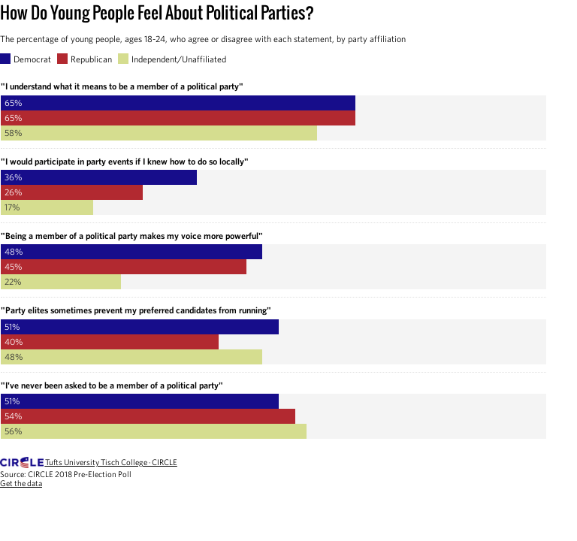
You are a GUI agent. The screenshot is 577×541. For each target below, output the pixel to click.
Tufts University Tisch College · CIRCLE (111, 462)
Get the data (21, 483)
